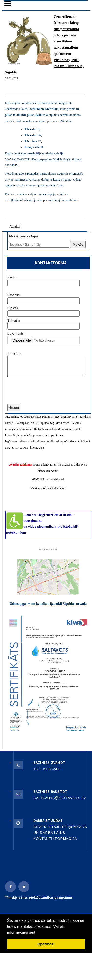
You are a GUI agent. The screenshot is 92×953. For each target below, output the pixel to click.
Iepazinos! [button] (45, 944)
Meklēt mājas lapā (23, 236)
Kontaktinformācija (55, 839)
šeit (32, 932)
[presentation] (44, 393)
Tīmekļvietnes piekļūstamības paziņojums (39, 897)
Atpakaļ (14, 226)
